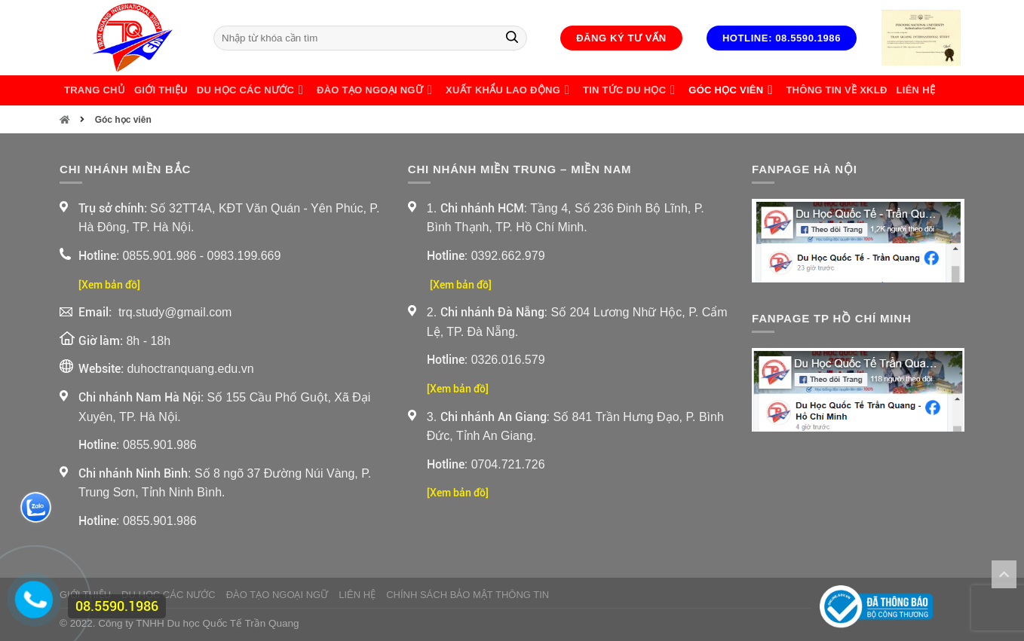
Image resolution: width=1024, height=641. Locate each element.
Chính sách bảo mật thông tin (467, 594)
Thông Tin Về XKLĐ (836, 90)
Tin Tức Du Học (631, 90)
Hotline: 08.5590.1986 (781, 38)
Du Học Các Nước (252, 90)
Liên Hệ (916, 90)
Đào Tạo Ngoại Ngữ (377, 90)
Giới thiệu (161, 90)
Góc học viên (732, 90)
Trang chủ (94, 90)
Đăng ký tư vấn (621, 38)
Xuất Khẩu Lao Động (510, 90)
